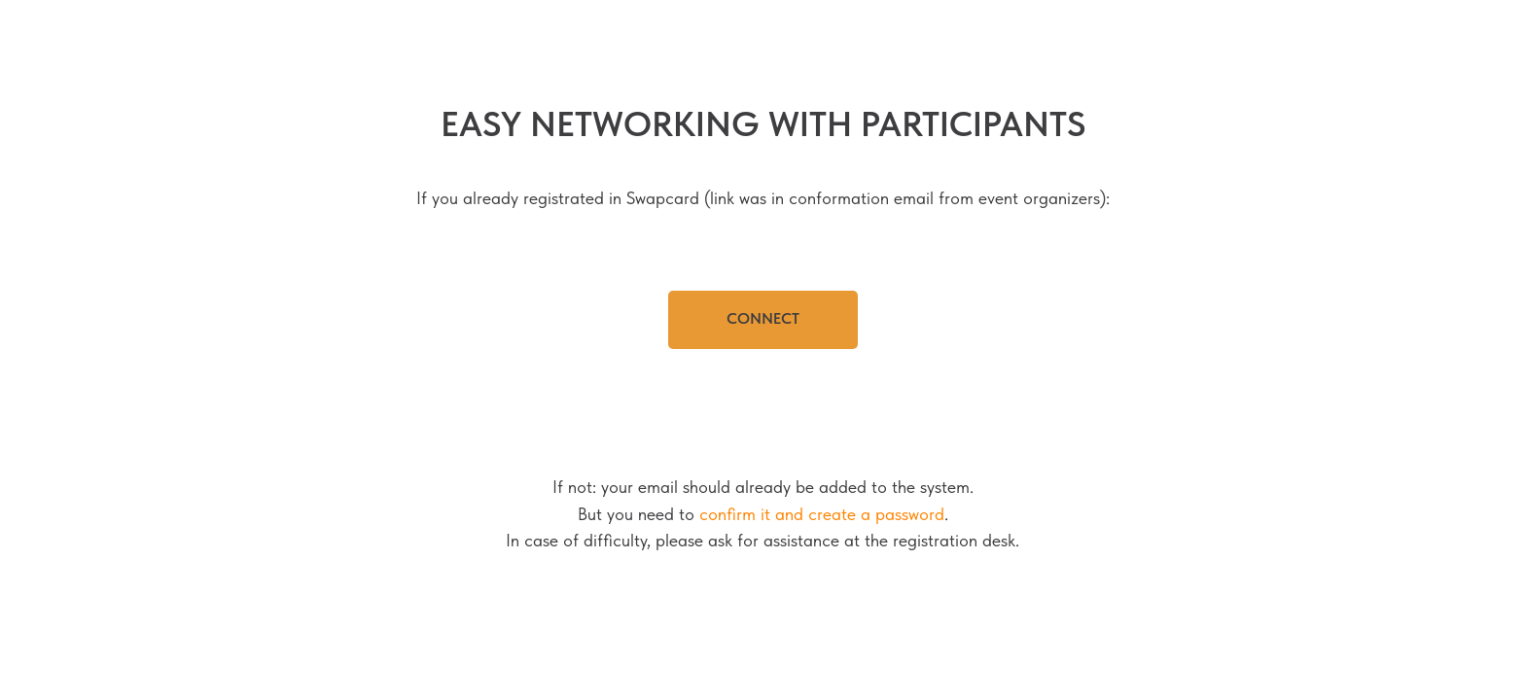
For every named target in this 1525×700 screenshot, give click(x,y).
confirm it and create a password (821, 514)
